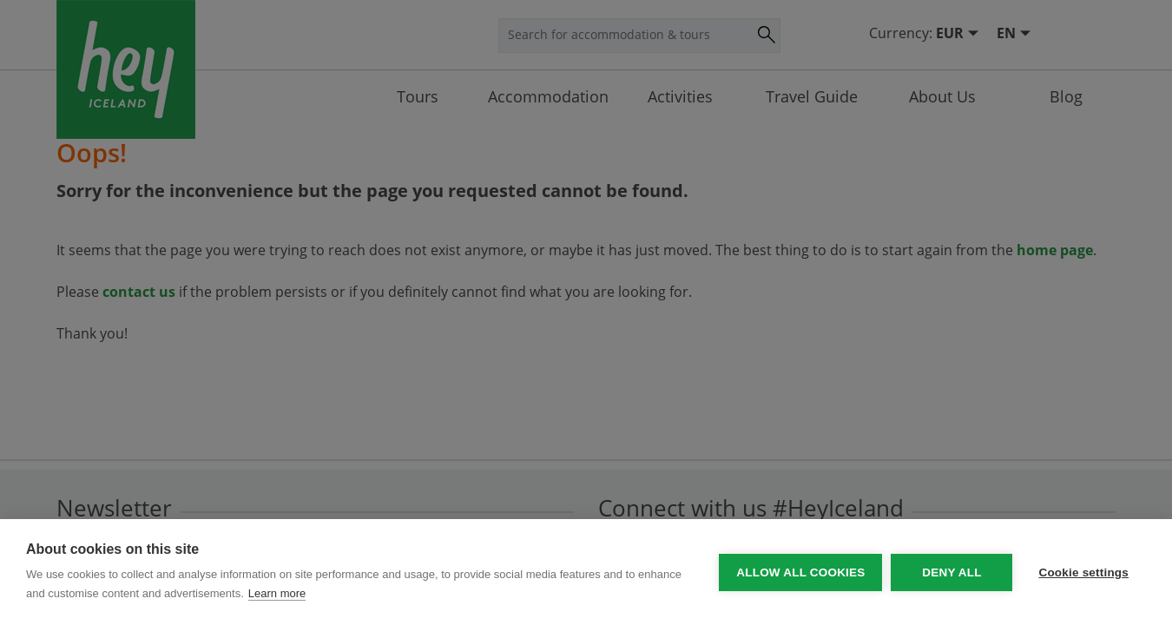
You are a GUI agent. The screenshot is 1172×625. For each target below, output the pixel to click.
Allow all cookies (800, 572)
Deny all (951, 572)
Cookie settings (1083, 572)
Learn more (277, 593)
